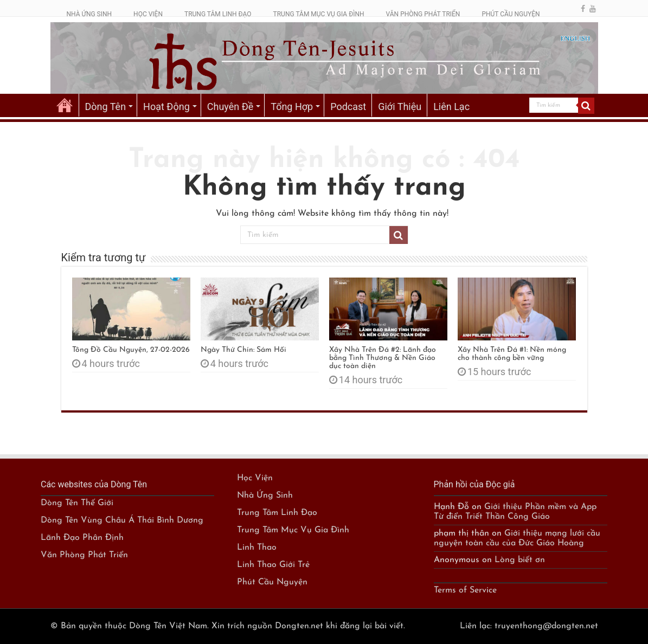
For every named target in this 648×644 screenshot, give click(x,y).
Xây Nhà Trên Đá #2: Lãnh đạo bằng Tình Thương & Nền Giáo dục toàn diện (382, 358)
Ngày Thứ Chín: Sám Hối (243, 350)
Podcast (348, 106)
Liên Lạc (451, 106)
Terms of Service (465, 590)
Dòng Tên (105, 106)
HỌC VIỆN (148, 14)
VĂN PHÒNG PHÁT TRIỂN (423, 14)
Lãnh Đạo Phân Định (82, 537)
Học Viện (255, 478)
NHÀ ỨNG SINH (89, 14)
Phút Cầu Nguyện (272, 582)
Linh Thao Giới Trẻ (273, 565)
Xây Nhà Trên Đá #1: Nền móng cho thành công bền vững (512, 354)
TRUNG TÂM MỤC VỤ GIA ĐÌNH (318, 14)
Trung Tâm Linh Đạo (277, 512)
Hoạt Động (166, 106)
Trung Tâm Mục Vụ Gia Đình (293, 530)
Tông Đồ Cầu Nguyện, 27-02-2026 (131, 350)
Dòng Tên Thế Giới (77, 503)
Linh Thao (257, 547)
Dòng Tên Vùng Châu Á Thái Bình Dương (122, 520)
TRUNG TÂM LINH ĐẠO (218, 14)
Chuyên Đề (230, 106)
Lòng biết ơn (520, 560)
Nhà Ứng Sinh (265, 495)
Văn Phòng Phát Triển (84, 555)
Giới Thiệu (399, 106)
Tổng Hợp (292, 106)
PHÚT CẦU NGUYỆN (511, 14)
